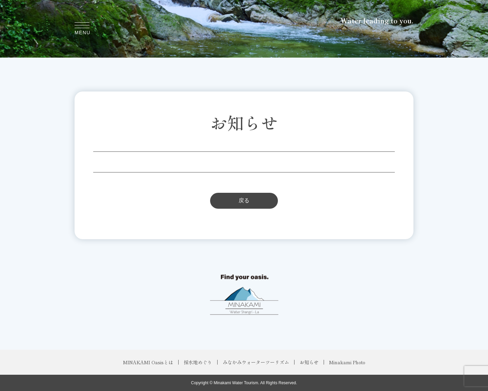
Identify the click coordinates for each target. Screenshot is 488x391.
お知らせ (309, 362)
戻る (244, 200)
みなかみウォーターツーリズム (256, 362)
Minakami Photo (347, 362)
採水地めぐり (198, 362)
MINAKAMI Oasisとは (148, 362)
